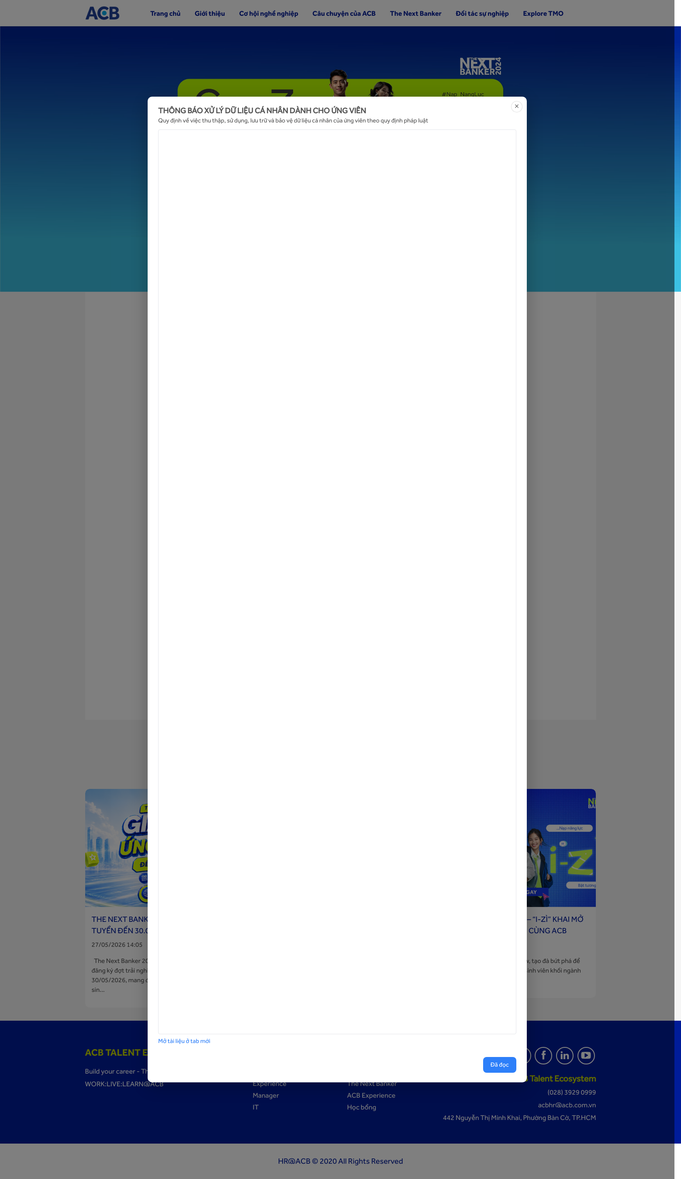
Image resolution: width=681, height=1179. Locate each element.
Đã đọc (500, 1064)
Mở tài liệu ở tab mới (184, 1041)
